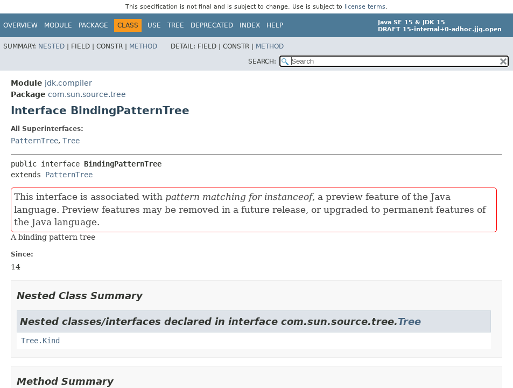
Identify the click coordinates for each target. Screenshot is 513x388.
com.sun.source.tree (87, 94)
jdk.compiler (68, 83)
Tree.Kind (40, 340)
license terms (365, 6)
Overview (20, 25)
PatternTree (34, 140)
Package (93, 25)
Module (58, 25)
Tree (175, 25)
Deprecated (212, 25)
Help (274, 25)
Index (250, 25)
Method (143, 46)
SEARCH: (262, 61)
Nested (51, 46)
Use (154, 25)
